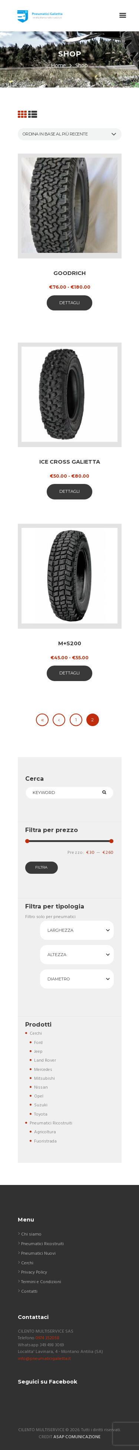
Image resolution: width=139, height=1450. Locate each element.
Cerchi (36, 1033)
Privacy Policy (34, 1272)
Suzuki (40, 1105)
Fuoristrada (45, 1141)
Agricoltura (45, 1132)
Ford (38, 1043)
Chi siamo (31, 1234)
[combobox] (77, 930)
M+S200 (69, 643)
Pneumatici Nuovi (38, 1253)
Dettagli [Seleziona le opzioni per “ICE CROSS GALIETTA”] (69, 491)
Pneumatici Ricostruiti (51, 1123)
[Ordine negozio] (70, 134)
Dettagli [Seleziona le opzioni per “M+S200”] (69, 673)
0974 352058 (47, 1338)
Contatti (29, 1291)
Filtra (41, 867)
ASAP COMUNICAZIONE (76, 1437)
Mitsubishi (44, 1078)
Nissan (41, 1087)
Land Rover (45, 1060)
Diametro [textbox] (58, 979)
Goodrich (69, 273)
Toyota (40, 1114)
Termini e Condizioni (41, 1282)
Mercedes (43, 1069)
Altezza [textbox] (56, 954)
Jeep (38, 1051)
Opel (38, 1096)
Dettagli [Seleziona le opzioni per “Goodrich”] (69, 302)
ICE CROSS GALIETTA (69, 461)
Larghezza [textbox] (60, 930)
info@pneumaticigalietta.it (44, 1359)
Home (58, 65)
